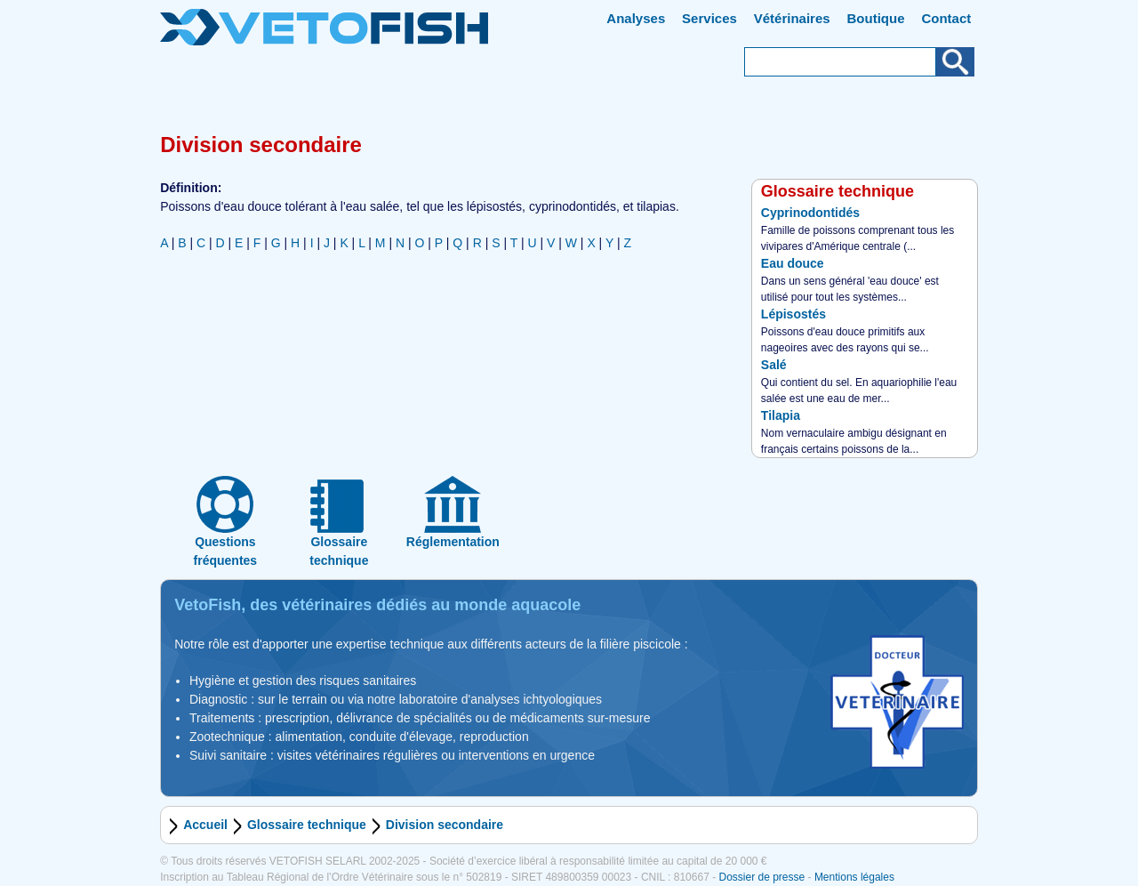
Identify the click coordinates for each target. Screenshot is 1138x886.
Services (709, 18)
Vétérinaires (792, 18)
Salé (774, 365)
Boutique (876, 18)
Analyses (635, 18)
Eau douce (792, 263)
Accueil (205, 825)
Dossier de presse (761, 877)
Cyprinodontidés (810, 212)
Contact (946, 18)
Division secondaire (444, 825)
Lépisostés (793, 314)
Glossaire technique (306, 825)
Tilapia (780, 415)
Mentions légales (854, 877)
